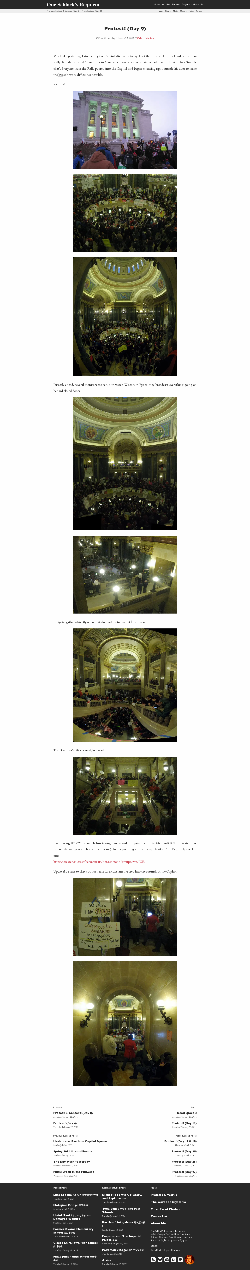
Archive (166, 4)
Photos (176, 4)
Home (157, 4)
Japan (161, 11)
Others (183, 11)
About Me (197, 4)
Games (168, 11)
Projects (186, 4)
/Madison (149, 38)
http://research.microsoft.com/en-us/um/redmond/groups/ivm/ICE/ (99, 861)
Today (191, 11)
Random (199, 11)
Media (175, 11)
